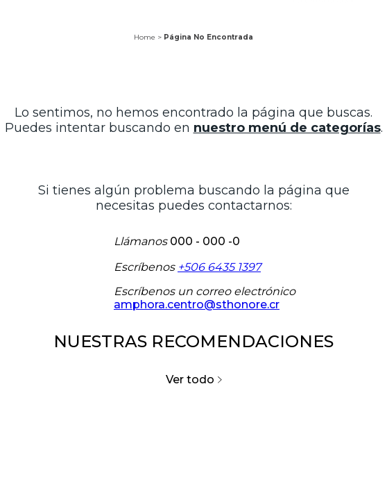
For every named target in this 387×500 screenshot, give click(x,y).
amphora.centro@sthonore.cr (197, 304)
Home (144, 37)
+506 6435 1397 (219, 267)
